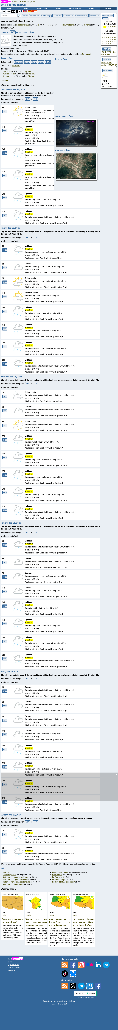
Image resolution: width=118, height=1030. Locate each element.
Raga (49, 25)
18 (113, 40)
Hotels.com (18, 62)
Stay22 (48, 62)
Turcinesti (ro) (35, 15)
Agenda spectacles (107, 15)
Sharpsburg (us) (68, 15)
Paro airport (86, 54)
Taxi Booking (16, 66)
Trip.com (27, 71)
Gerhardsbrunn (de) (81, 15)
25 (108, 27)
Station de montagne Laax (12, 884)
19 (115, 40)
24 (106, 27)
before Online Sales (108, 53)
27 (113, 27)
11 (113, 38)
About (15, 959)
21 (104, 42)
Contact (10, 962)
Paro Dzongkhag (22, 25)
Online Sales (107, 49)
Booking (26, 62)
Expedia (34, 62)
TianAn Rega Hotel (9, 875)
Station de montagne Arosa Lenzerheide (17, 882)
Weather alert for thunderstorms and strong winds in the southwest (36, 922)
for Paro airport (58, 877)
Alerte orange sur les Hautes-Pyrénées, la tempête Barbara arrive (59, 922)
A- (1, 11)
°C (17, 11)
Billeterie (105, 19)
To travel (4, 80)
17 (110, 40)
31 (110, 44)
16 (108, 40)
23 (104, 27)
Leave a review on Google (85, 997)
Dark (13, 11)
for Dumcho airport (59, 879)
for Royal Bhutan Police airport (63, 882)
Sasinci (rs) (57, 15)
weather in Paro (107, 70)
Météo (4, 915)
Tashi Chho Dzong (67, 25)
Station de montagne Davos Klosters (16, 877)
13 (102, 40)
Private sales (107, 59)
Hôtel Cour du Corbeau (60, 872)
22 (106, 42)
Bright (9, 11)
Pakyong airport (9, 74)
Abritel (41, 62)
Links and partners (14, 967)
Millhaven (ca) (95, 15)
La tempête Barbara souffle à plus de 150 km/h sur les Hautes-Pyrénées (83, 922)
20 (102, 42)
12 (115, 38)
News (9, 8)
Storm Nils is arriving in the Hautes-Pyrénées (12, 921)
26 (110, 27)
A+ (4, 11)
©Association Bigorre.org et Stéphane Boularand (59, 1001)
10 (110, 38)
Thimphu (86, 25)
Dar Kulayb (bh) (46, 15)
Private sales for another (109, 64)
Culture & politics (75, 8)
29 (102, 29)
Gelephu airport (8, 76)
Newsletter (11, 970)
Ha (38, 25)
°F (19, 11)
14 (104, 40)
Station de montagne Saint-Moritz (15, 879)
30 (104, 29)
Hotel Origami (57, 875)
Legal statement (13, 965)
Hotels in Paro (61, 59)
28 (115, 27)
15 (106, 40)
